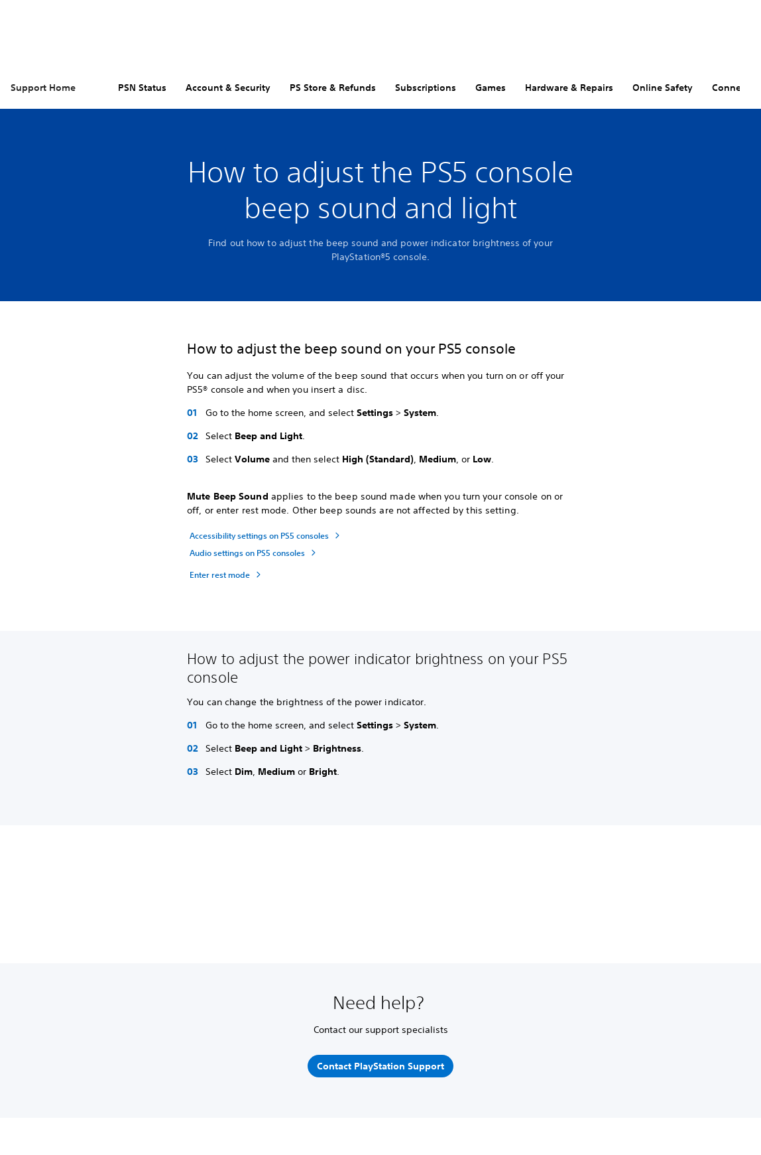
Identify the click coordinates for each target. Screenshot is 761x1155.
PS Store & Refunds (333, 88)
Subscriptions (425, 88)
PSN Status (142, 88)
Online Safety (662, 88)
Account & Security (228, 88)
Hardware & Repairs (569, 88)
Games (490, 88)
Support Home (43, 88)
